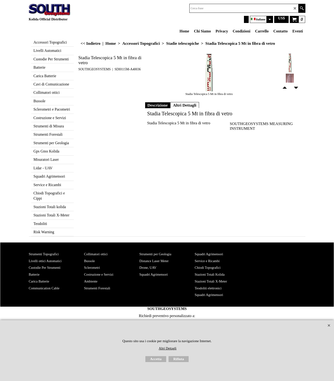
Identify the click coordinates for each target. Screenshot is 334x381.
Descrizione (157, 105)
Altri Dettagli (184, 105)
